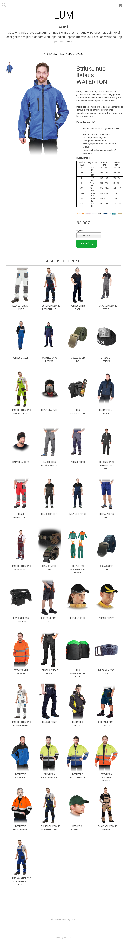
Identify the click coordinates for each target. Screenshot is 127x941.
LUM (64, 16)
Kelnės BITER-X (49, 514)
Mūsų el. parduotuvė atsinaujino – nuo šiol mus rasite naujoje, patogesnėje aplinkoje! (63, 33)
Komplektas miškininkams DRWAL (77, 569)
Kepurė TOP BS (77, 618)
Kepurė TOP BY (106, 618)
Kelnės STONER (49, 722)
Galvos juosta (20, 462)
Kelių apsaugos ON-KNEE (78, 673)
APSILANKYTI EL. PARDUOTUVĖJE (63, 54)
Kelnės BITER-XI (77, 514)
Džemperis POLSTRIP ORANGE (106, 777)
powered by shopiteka (62, 937)
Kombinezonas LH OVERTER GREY (106, 465)
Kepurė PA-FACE (49, 410)
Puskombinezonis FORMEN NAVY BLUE (21, 881)
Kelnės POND (78, 462)
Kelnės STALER (21, 358)
